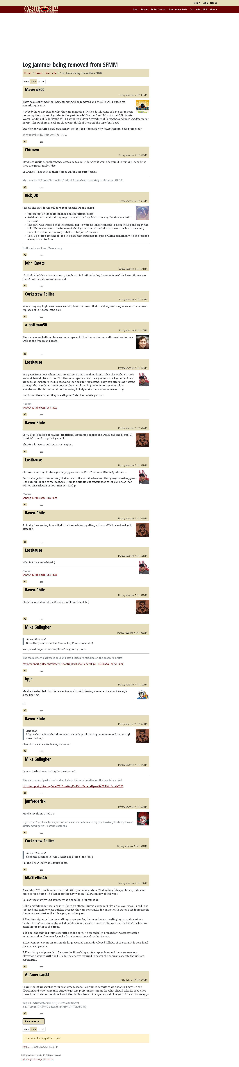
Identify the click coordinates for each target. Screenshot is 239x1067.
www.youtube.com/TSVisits (40, 407)
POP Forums (27, 1047)
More (212, 9)
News (136, 9)
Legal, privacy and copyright (31, 1059)
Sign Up (213, 2)
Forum (195, 2)
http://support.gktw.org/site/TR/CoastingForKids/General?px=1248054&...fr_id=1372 (73, 663)
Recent (27, 73)
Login (205, 2)
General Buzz (52, 73)
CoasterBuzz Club (198, 9)
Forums (144, 9)
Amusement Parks (178, 9)
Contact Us (48, 1059)
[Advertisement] (119, 37)
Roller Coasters (159, 9)
